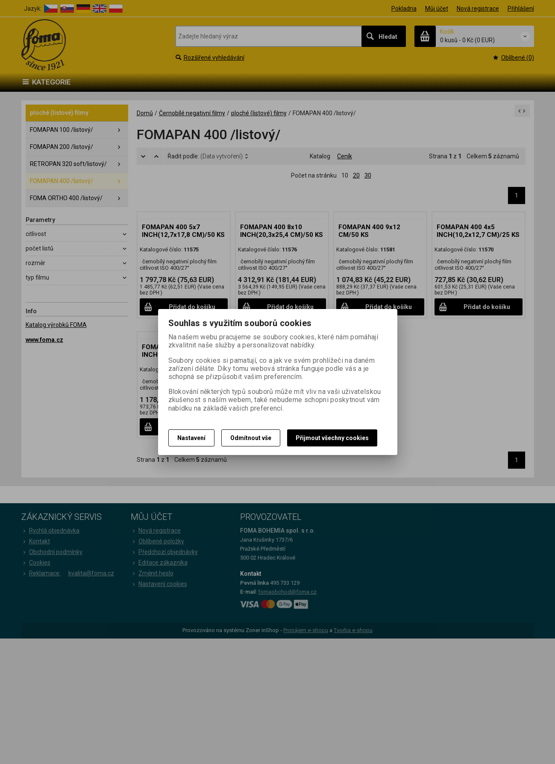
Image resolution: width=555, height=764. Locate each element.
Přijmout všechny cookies (332, 437)
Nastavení (191, 437)
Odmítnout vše (250, 437)
